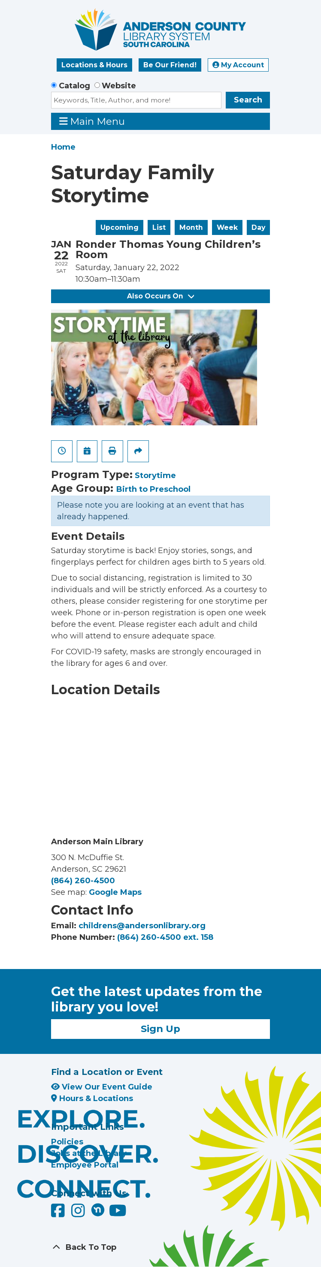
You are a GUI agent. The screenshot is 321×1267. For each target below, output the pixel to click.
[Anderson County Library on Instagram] (79, 1214)
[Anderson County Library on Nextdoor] (98, 1209)
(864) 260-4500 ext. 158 (165, 937)
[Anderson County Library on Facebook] (59, 1214)
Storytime (155, 475)
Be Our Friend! (170, 65)
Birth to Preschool (153, 489)
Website (119, 85)
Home (63, 147)
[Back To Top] (160, 1247)
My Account (238, 65)
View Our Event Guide (101, 1087)
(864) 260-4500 (83, 880)
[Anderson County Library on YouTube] (118, 1214)
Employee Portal (84, 1165)
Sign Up (160, 1029)
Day (258, 227)
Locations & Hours (94, 65)
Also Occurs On (160, 296)
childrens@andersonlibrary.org (142, 925)
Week (227, 227)
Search (248, 100)
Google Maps (115, 892)
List (159, 227)
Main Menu (92, 121)
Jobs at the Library (89, 1153)
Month (191, 227)
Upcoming (119, 227)
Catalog (74, 85)
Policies (67, 1142)
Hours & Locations (92, 1098)
